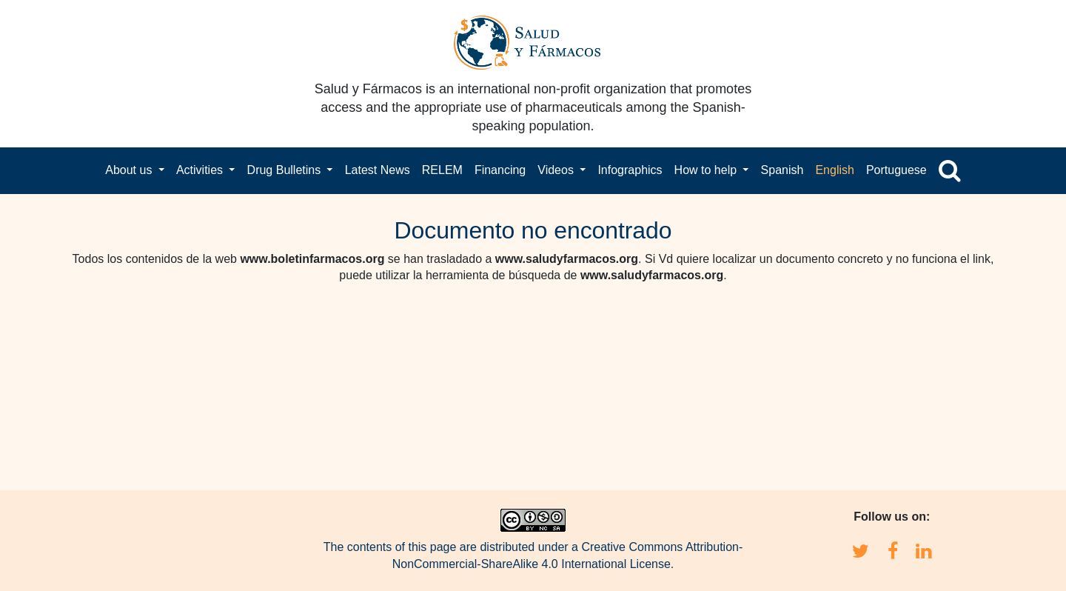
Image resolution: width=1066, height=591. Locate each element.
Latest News (377, 170)
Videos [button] (557, 170)
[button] (950, 170)
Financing (500, 170)
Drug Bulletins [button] (285, 170)
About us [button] (130, 170)
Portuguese (896, 170)
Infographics (629, 170)
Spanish (782, 170)
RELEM (442, 170)
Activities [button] (201, 170)
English (834, 170)
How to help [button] (707, 170)
